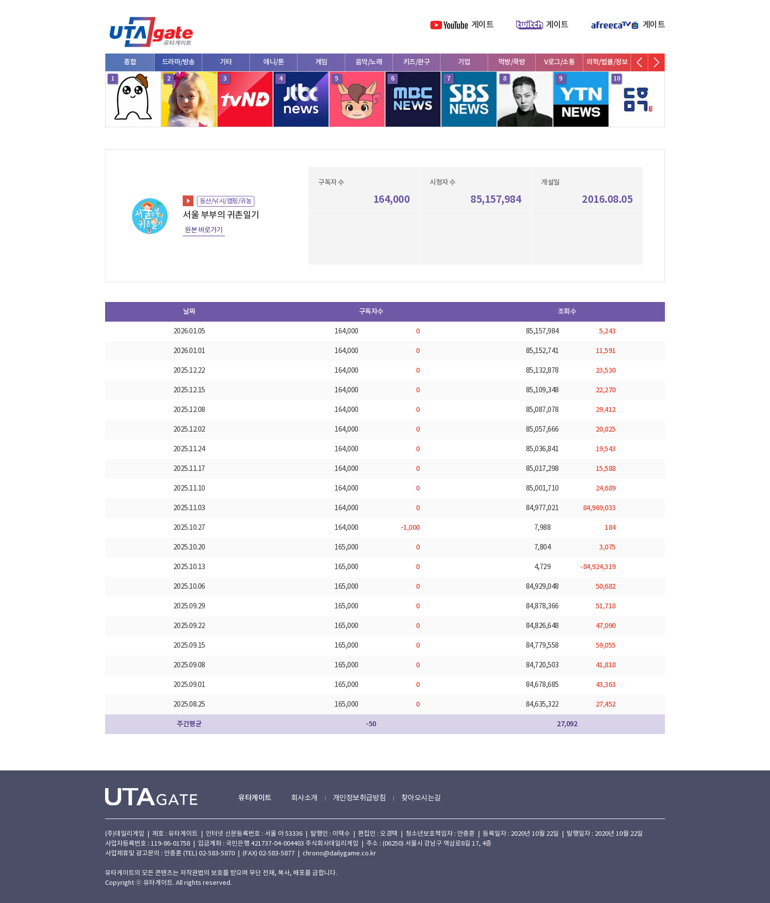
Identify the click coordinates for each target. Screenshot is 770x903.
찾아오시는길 (421, 798)
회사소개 (304, 798)
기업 (464, 62)
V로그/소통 (559, 62)
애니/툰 (273, 62)
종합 (130, 62)
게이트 (482, 25)
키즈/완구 (416, 62)
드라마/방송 (178, 62)
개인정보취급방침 (359, 798)
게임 (321, 62)
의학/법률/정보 (607, 62)
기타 (226, 62)
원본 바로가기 (204, 230)
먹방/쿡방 (511, 62)
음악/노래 (369, 62)
